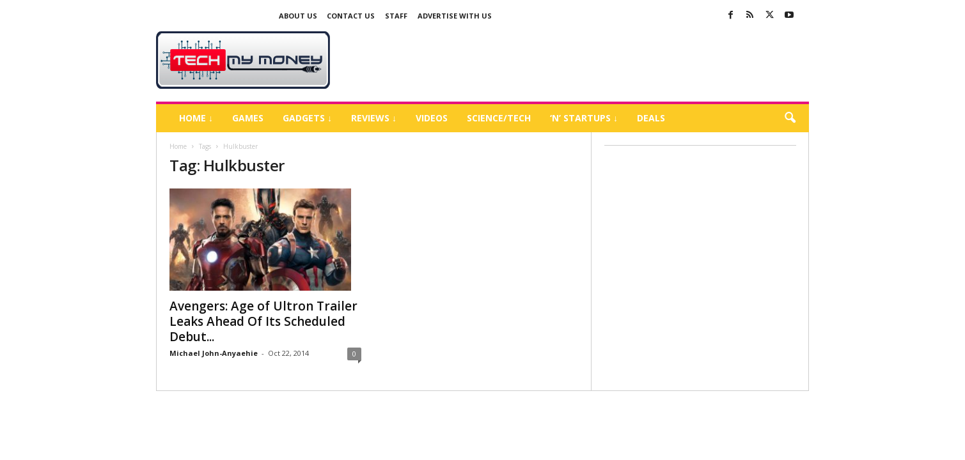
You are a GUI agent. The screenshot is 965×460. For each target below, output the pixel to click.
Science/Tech (499, 118)
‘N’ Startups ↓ (584, 118)
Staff (396, 15)
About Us (298, 15)
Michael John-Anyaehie (213, 353)
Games (247, 118)
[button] (790, 118)
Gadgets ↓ (307, 118)
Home (178, 146)
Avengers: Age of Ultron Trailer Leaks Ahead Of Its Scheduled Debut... (263, 321)
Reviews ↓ (373, 118)
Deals (651, 118)
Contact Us (351, 15)
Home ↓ (196, 118)
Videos (432, 118)
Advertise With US (455, 15)
